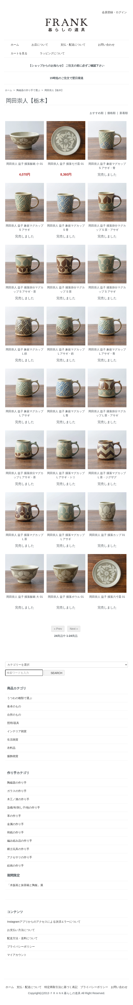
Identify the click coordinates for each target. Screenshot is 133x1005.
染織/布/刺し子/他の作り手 (23, 807)
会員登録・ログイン (112, 12)
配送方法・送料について (22, 938)
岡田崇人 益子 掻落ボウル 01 (66, 596)
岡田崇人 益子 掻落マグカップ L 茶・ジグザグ (107, 475)
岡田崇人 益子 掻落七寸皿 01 (66, 163)
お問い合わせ (103, 44)
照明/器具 (13, 723)
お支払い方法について (21, 930)
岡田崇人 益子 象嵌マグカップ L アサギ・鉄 (66, 351)
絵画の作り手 (15, 865)
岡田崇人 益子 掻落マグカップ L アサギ (66, 537)
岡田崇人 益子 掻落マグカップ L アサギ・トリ (66, 475)
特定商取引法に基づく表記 (61, 987)
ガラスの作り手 (17, 790)
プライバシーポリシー (21, 946)
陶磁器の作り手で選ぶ (28, 90)
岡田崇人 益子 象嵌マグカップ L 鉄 (24, 351)
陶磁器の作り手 (17, 782)
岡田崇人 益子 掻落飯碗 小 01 (24, 163)
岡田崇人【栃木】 (54, 90)
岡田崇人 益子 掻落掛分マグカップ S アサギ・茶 (24, 289)
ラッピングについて (49, 53)
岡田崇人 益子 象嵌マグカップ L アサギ (24, 413)
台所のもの (14, 714)
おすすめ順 (97, 113)
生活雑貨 (12, 739)
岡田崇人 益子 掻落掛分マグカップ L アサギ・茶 (24, 475)
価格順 (111, 113)
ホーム (12, 44)
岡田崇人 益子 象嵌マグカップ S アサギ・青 (107, 165)
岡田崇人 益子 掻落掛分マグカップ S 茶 (66, 289)
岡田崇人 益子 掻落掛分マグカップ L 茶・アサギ (107, 413)
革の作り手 (14, 815)
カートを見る (16, 53)
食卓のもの (14, 706)
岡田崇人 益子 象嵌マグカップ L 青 (66, 413)
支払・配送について (70, 44)
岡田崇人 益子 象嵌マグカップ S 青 (66, 227)
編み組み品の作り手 (19, 840)
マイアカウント (17, 954)
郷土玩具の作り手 (18, 849)
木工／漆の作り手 (18, 799)
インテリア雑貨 (17, 731)
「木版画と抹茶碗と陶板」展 (25, 885)
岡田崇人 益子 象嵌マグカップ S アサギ (24, 227)
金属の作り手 (15, 824)
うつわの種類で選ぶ (19, 698)
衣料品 (11, 747)
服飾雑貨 (12, 756)
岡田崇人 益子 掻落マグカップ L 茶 (24, 537)
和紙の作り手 (15, 832)
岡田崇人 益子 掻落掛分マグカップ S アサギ (107, 289)
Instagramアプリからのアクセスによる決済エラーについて (43, 921)
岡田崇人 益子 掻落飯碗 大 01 (24, 596)
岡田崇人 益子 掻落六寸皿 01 (107, 596)
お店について (37, 44)
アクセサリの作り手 (19, 857)
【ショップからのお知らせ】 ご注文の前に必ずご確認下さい (66, 65)
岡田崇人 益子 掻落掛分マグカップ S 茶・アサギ (107, 227)
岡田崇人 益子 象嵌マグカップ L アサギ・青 (107, 351)
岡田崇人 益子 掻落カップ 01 (107, 534)
